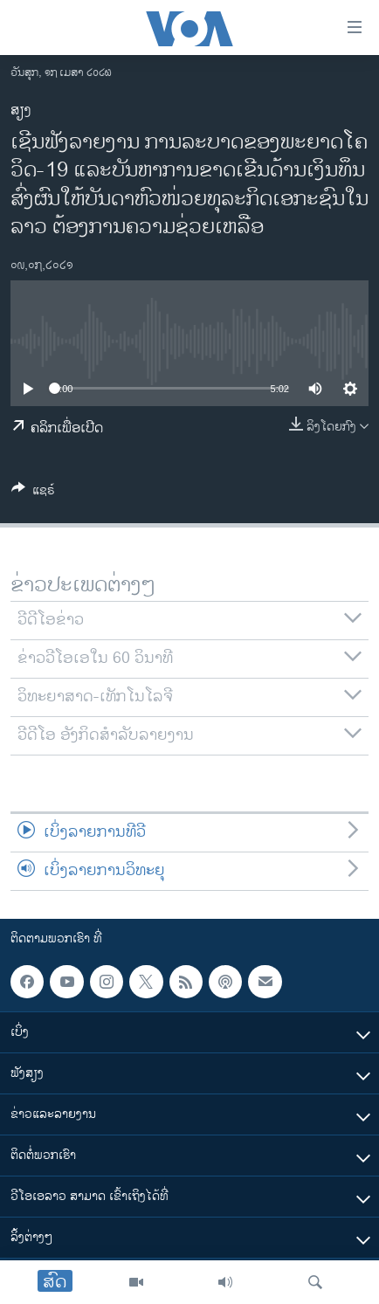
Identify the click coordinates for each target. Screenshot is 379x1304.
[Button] (33, 493)
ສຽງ (20, 110)
